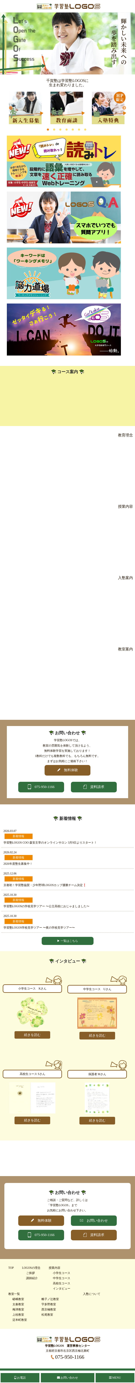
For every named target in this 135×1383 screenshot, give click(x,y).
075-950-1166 (67, 1357)
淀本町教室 (19, 1319)
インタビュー (61, 1288)
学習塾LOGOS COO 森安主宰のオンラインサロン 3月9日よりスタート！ (50, 842)
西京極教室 (48, 1309)
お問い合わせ (67, 1377)
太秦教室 (18, 1304)
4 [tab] (67, 130)
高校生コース (61, 1283)
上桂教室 (18, 1314)
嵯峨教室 (18, 1299)
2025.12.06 (10, 873)
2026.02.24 (10, 852)
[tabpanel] (26, 108)
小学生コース (61, 1273)
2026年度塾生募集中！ (18, 863)
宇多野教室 (48, 1304)
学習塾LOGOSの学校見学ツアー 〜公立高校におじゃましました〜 (46, 906)
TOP (11, 1267)
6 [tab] (79, 130)
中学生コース (61, 1278)
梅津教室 (18, 1309)
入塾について (91, 1294)
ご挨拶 (30, 1273)
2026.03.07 (10, 831)
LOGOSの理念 (31, 1267)
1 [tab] (48, 130)
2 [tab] (54, 130)
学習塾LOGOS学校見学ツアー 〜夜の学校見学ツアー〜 (39, 927)
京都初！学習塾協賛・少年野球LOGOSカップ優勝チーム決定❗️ (45, 885)
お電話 (20, 1377)
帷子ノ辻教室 (50, 1299)
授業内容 (54, 1267)
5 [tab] (73, 130)
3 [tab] (60, 130)
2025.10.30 (10, 894)
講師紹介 (32, 1278)
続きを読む (32, 1035)
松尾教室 (47, 1314)
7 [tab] (85, 130)
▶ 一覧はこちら (67, 940)
